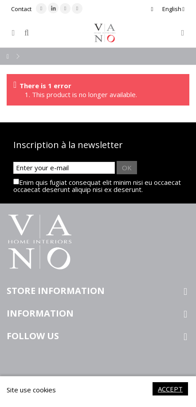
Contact (21, 9)
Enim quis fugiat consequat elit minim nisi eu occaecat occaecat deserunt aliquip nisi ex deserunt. (97, 186)
